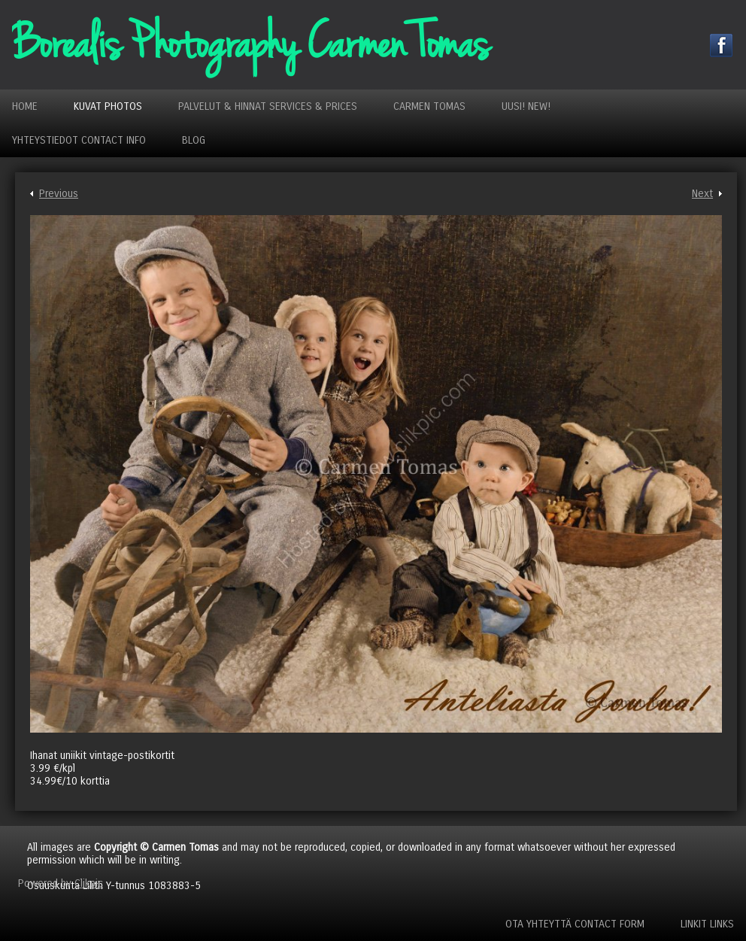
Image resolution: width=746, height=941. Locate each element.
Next (702, 193)
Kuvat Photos (108, 106)
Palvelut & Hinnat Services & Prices (267, 106)
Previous (58, 193)
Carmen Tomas (429, 106)
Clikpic (88, 883)
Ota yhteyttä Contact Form (574, 924)
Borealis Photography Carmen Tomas (250, 45)
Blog (193, 140)
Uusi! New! (526, 106)
